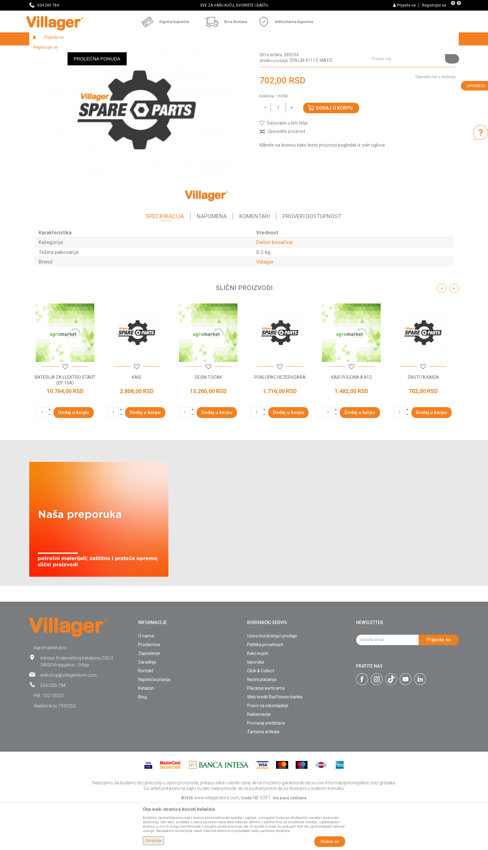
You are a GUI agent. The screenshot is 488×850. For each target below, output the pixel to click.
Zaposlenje (149, 698)
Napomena (212, 261)
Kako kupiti (257, 698)
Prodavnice (149, 690)
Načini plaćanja (261, 724)
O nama (146, 681)
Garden (85, 52)
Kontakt (145, 716)
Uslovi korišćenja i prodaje (272, 681)
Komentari (254, 261)
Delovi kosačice (202, 52)
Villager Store (41, 52)
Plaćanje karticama (266, 733)
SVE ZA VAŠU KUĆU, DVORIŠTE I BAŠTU (243, 5)
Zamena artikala (263, 777)
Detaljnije (153, 840)
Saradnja (147, 707)
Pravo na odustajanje (268, 751)
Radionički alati (110, 52)
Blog (142, 742)
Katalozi (146, 733)
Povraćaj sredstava (266, 768)
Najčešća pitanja (154, 724)
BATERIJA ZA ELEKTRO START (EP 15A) (65, 425)
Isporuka (255, 707)
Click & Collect (260, 716)
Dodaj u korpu (334, 153)
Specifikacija (165, 261)
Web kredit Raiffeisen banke (275, 742)
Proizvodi (66, 52)
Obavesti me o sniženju (435, 122)
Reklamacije (259, 759)
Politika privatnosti (265, 690)
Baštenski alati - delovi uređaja (156, 52)
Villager (265, 307)
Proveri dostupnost (312, 261)
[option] (244, 5)
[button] (413, 39)
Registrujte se (434, 5)
